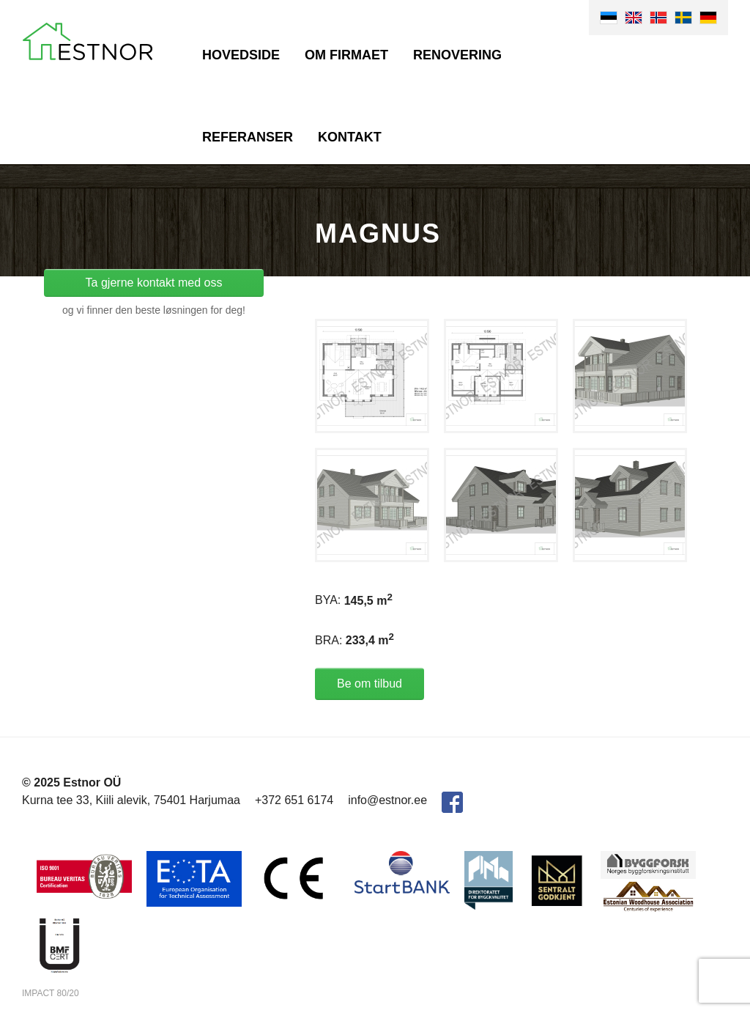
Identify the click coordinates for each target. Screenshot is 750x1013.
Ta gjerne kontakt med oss (154, 282)
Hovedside (241, 55)
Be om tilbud (369, 683)
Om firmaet (346, 55)
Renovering (457, 55)
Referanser (247, 137)
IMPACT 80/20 (50, 993)
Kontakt (350, 137)
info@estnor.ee (387, 800)
